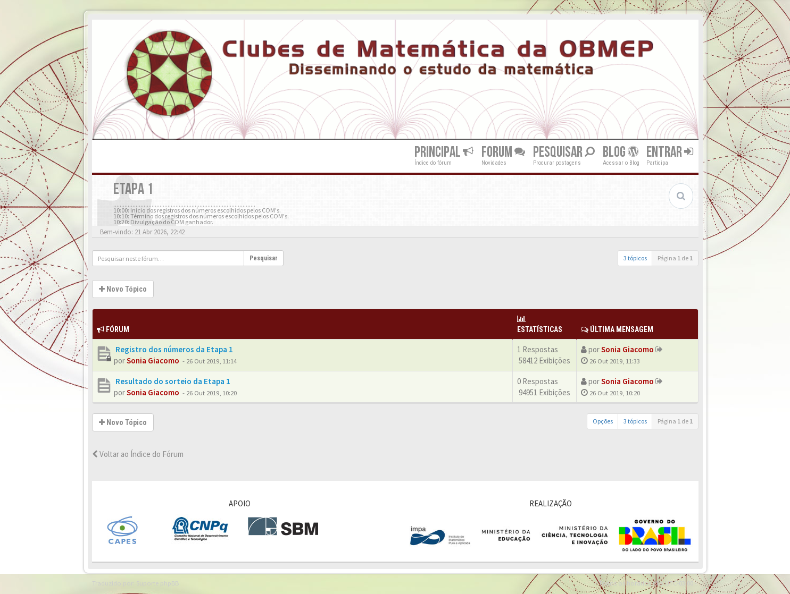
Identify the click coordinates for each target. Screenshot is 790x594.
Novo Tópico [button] (123, 289)
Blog (620, 152)
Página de (675, 258)
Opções (603, 421)
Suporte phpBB (157, 583)
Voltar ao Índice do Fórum (138, 454)
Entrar (669, 152)
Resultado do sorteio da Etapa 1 (172, 381)
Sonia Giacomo (153, 360)
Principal (443, 152)
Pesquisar (564, 152)
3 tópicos (635, 258)
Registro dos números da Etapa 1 (173, 349)
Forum (503, 152)
